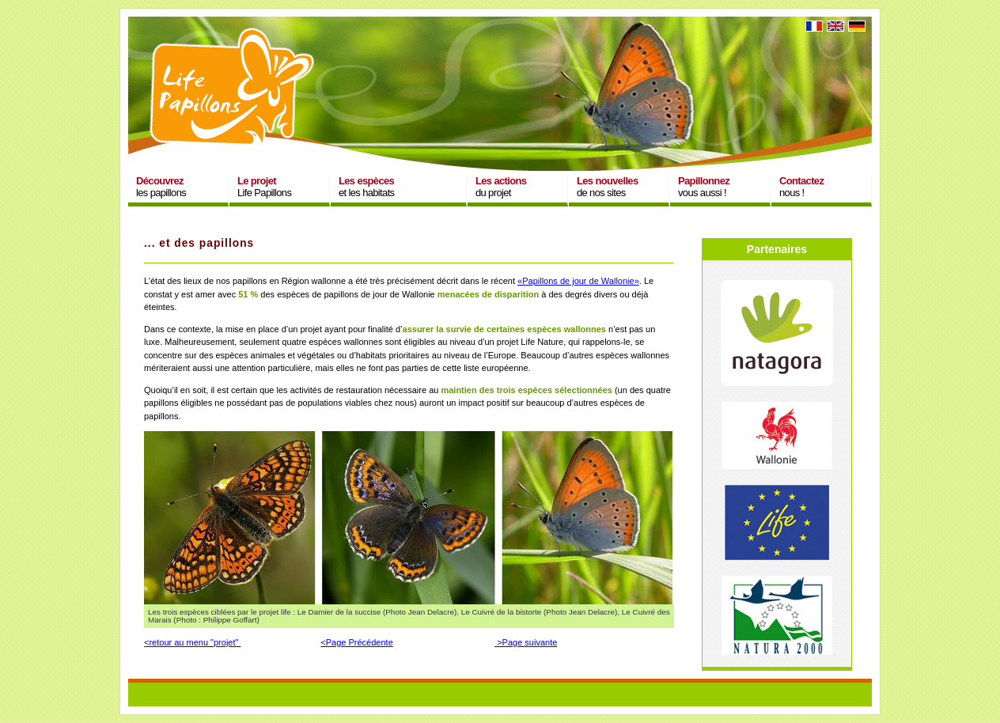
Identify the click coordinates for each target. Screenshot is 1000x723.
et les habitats (366, 187)
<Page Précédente (356, 642)
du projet (500, 187)
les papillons (161, 187)
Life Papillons (264, 187)
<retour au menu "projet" (192, 642)
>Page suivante (525, 642)
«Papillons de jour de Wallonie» (578, 281)
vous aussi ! (703, 187)
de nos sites (607, 187)
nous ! (801, 187)
